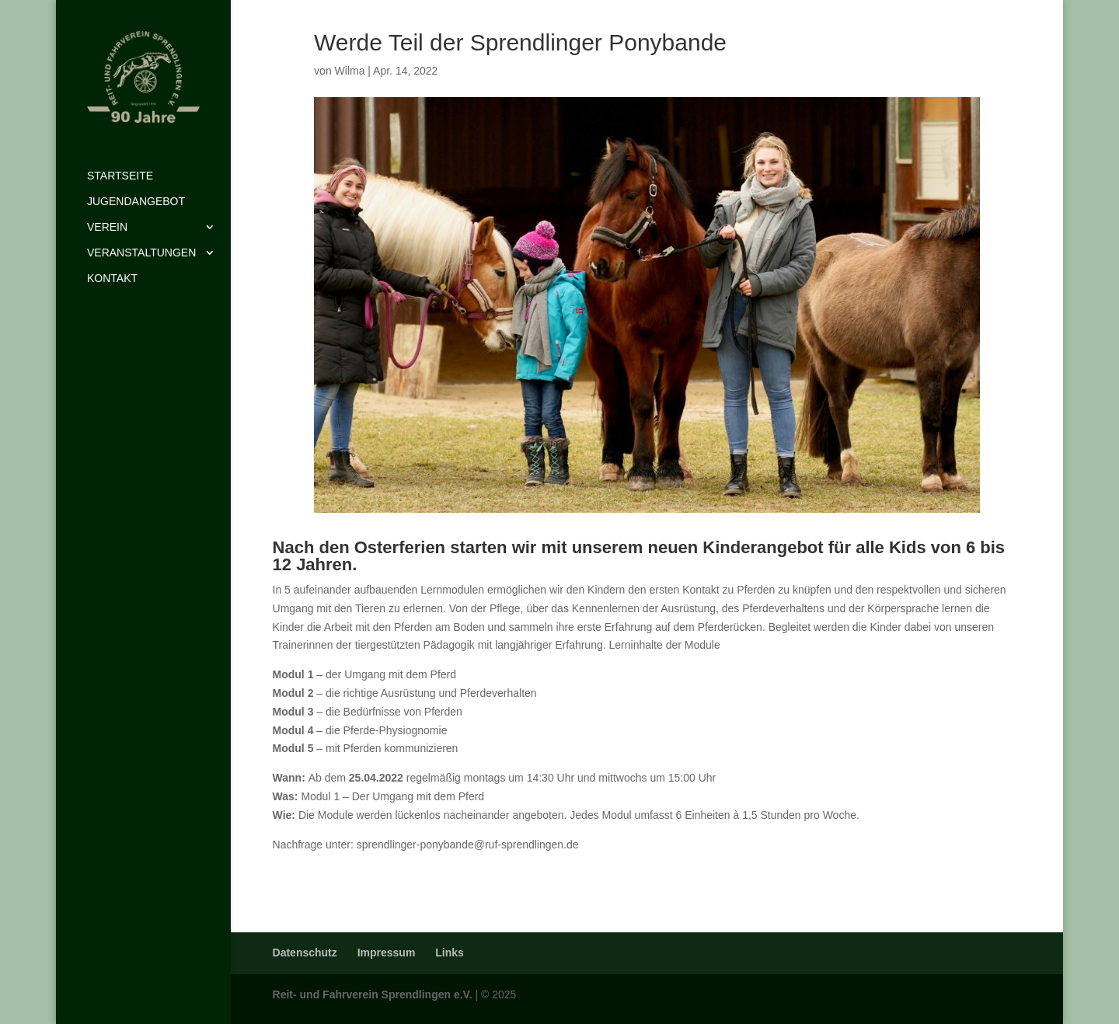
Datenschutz (305, 952)
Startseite (120, 176)
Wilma (350, 70)
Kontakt (112, 278)
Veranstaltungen (141, 253)
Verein (107, 227)
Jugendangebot (136, 201)
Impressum (386, 952)
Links (449, 952)
